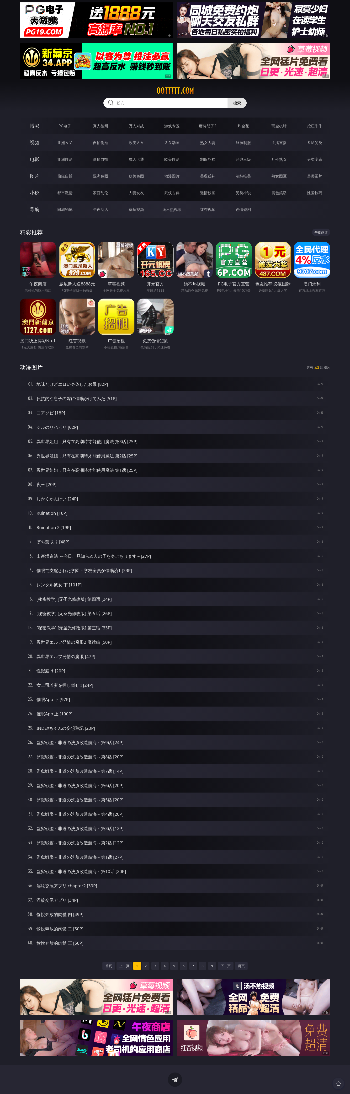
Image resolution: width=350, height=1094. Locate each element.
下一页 (226, 966)
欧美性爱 (172, 159)
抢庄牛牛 (314, 126)
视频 (34, 142)
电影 (34, 159)
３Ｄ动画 (172, 142)
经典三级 (243, 159)
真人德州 (100, 126)
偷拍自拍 (100, 159)
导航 (34, 209)
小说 (34, 192)
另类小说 (243, 192)
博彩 (34, 126)
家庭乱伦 (100, 192)
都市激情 (65, 192)
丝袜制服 (243, 142)
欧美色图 (136, 176)
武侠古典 (172, 192)
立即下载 (208, 1083)
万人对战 (136, 126)
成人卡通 (136, 159)
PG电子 (64, 126)
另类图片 (314, 176)
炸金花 (243, 126)
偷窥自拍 (65, 176)
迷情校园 (207, 192)
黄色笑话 (279, 192)
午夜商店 (100, 209)
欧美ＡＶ (136, 142)
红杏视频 (207, 209)
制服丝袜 (207, 159)
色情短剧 (243, 209)
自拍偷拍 (100, 142)
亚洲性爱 (65, 159)
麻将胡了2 (207, 126)
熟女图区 (279, 176)
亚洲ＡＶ (65, 142)
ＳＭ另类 (314, 142)
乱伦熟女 (279, 159)
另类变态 (314, 159)
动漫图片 (172, 176)
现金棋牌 (279, 126)
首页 (108, 966)
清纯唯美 (243, 176)
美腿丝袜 (207, 176)
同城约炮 (65, 209)
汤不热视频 (171, 209)
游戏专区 (172, 126)
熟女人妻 (207, 142)
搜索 (237, 103)
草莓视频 (136, 209)
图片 (34, 176)
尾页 (241, 966)
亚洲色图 (100, 176)
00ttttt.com (175, 91)
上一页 (124, 966)
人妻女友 (136, 192)
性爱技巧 (314, 192)
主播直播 (279, 142)
